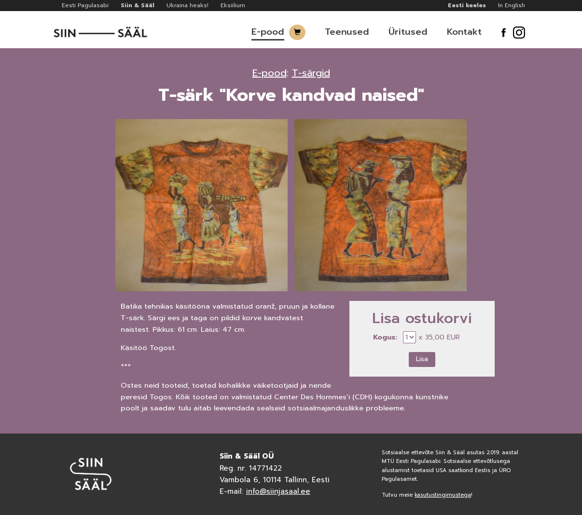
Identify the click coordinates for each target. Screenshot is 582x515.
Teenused (347, 32)
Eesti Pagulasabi (85, 5)
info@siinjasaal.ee (278, 491)
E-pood (267, 32)
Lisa (422, 359)
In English (511, 5)
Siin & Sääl (137, 5)
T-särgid (311, 73)
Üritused (408, 32)
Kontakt (464, 32)
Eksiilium (233, 5)
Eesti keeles (467, 5)
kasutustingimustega (443, 495)
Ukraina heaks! (187, 5)
